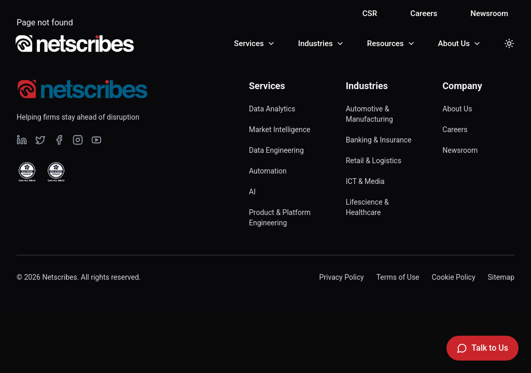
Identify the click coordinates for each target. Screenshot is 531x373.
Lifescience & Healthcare (367, 207)
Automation (268, 171)
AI (252, 192)
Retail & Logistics (373, 160)
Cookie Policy (454, 277)
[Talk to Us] (482, 348)
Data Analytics (272, 109)
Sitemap (501, 277)
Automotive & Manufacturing (369, 114)
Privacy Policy (341, 277)
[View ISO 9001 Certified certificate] (27, 172)
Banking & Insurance (379, 140)
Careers (423, 13)
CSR (369, 13)
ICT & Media (365, 181)
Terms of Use (398, 277)
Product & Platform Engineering (280, 217)
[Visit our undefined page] (22, 140)
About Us (457, 109)
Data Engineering (276, 150)
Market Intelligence (280, 129)
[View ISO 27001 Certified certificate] (56, 172)
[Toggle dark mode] (509, 43)
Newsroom (489, 13)
